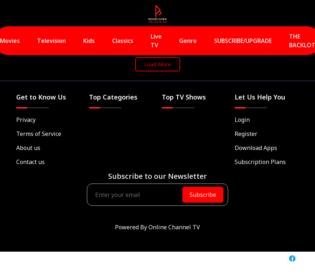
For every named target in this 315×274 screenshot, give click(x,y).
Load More (157, 64)
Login (242, 120)
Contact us (30, 162)
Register (246, 134)
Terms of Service (38, 134)
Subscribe (203, 195)
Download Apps (256, 148)
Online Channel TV (174, 227)
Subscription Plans (260, 162)
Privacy (26, 120)
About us (28, 148)
